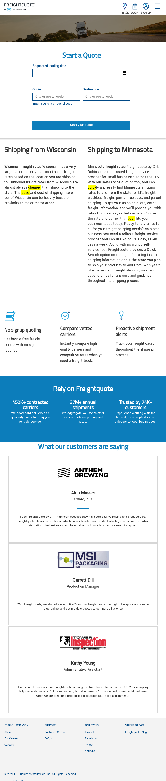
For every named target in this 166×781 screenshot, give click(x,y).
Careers (9, 745)
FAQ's (48, 738)
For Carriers (11, 738)
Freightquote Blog (136, 732)
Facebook (91, 738)
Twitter (89, 745)
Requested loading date (49, 66)
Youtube (90, 751)
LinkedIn (90, 732)
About (7, 732)
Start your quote (81, 125)
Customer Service (55, 732)
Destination (91, 89)
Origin (36, 89)
